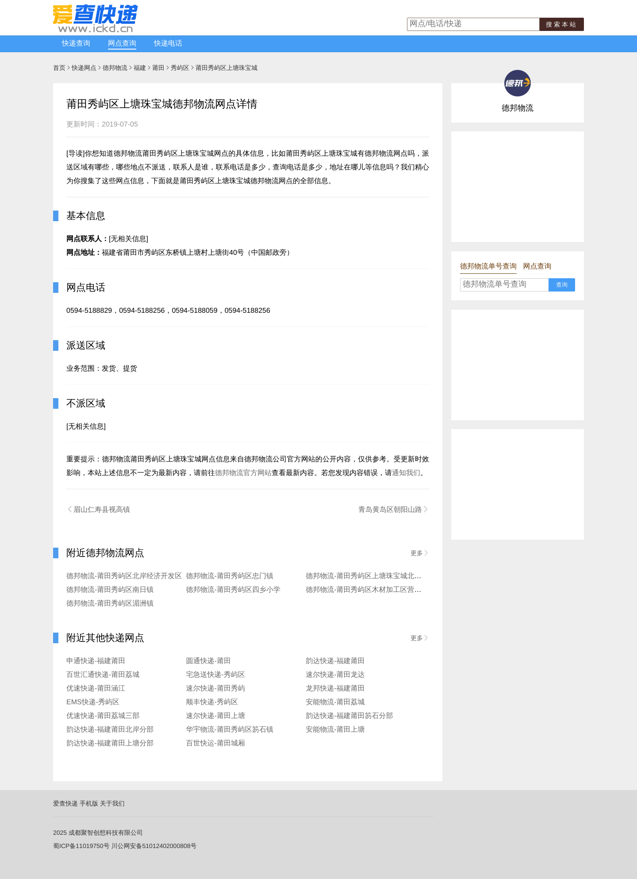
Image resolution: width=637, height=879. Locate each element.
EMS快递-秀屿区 (92, 702)
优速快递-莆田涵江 (95, 688)
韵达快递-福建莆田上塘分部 (109, 743)
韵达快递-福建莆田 (335, 661)
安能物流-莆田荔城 (335, 702)
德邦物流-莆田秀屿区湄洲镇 (109, 603)
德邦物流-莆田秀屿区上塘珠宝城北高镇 (367, 576)
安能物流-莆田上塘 (335, 729)
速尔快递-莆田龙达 (335, 675)
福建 (140, 67)
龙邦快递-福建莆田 (335, 688)
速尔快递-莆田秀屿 (215, 688)
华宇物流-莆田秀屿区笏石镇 (229, 729)
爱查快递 (65, 803)
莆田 (158, 67)
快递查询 (76, 43)
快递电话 (168, 43)
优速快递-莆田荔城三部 (102, 716)
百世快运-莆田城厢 (215, 743)
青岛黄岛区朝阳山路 (393, 510)
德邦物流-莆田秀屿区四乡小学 (233, 590)
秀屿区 (180, 67)
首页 (59, 67)
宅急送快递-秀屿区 (215, 675)
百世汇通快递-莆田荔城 (102, 675)
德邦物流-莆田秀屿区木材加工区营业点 (367, 590)
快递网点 (84, 67)
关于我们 (112, 803)
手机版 (89, 803)
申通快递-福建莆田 (95, 661)
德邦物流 (115, 67)
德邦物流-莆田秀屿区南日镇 (109, 590)
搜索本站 (562, 24)
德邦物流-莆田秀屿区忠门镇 (229, 576)
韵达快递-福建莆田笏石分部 (349, 716)
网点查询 (122, 43)
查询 (562, 284)
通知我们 (406, 473)
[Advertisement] (517, 186)
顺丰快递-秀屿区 (212, 702)
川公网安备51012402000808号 (154, 845)
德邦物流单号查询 (488, 266)
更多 (420, 553)
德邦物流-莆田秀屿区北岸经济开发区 (124, 576)
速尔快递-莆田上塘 (215, 716)
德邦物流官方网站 (243, 473)
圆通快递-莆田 (208, 661)
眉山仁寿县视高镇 (98, 510)
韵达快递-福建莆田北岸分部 (109, 729)
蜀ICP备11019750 (78, 845)
